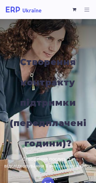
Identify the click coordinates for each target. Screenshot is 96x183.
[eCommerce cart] (74, 9)
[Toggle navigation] (87, 9)
